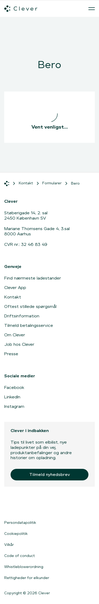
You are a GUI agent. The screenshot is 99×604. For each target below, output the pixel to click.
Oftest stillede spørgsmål (30, 306)
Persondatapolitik (20, 522)
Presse (11, 354)
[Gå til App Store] (20, 505)
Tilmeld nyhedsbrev (49, 474)
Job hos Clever (19, 344)
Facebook (14, 387)
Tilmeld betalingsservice (28, 325)
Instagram (14, 406)
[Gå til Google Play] (62, 505)
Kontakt (12, 297)
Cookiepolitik (16, 533)
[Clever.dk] (20, 8)
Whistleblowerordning (23, 567)
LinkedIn (12, 397)
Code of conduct (19, 556)
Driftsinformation (21, 316)
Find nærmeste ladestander (32, 278)
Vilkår (9, 544)
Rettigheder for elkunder (26, 578)
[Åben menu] (91, 9)
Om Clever (14, 335)
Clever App (15, 287)
